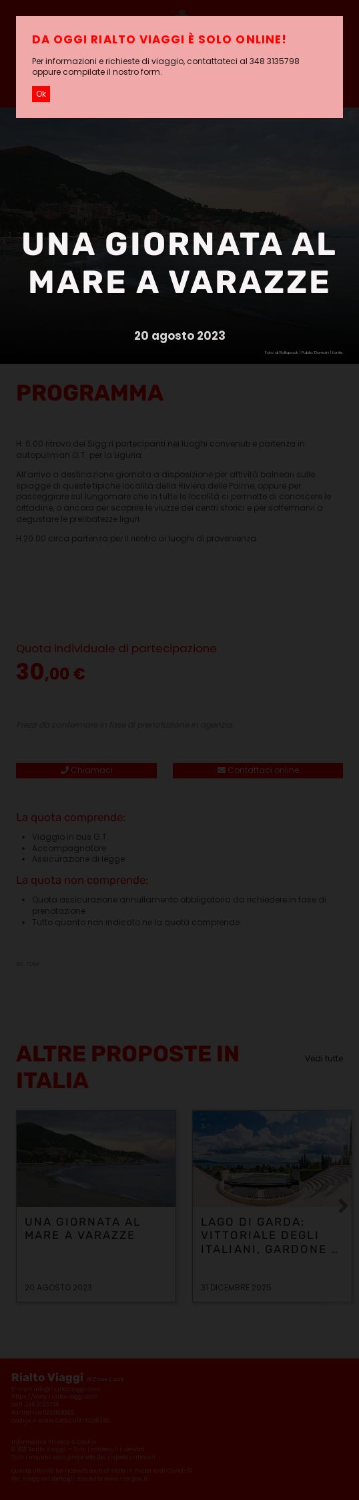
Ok (41, 93)
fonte (337, 352)
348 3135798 (275, 61)
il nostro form (133, 71)
